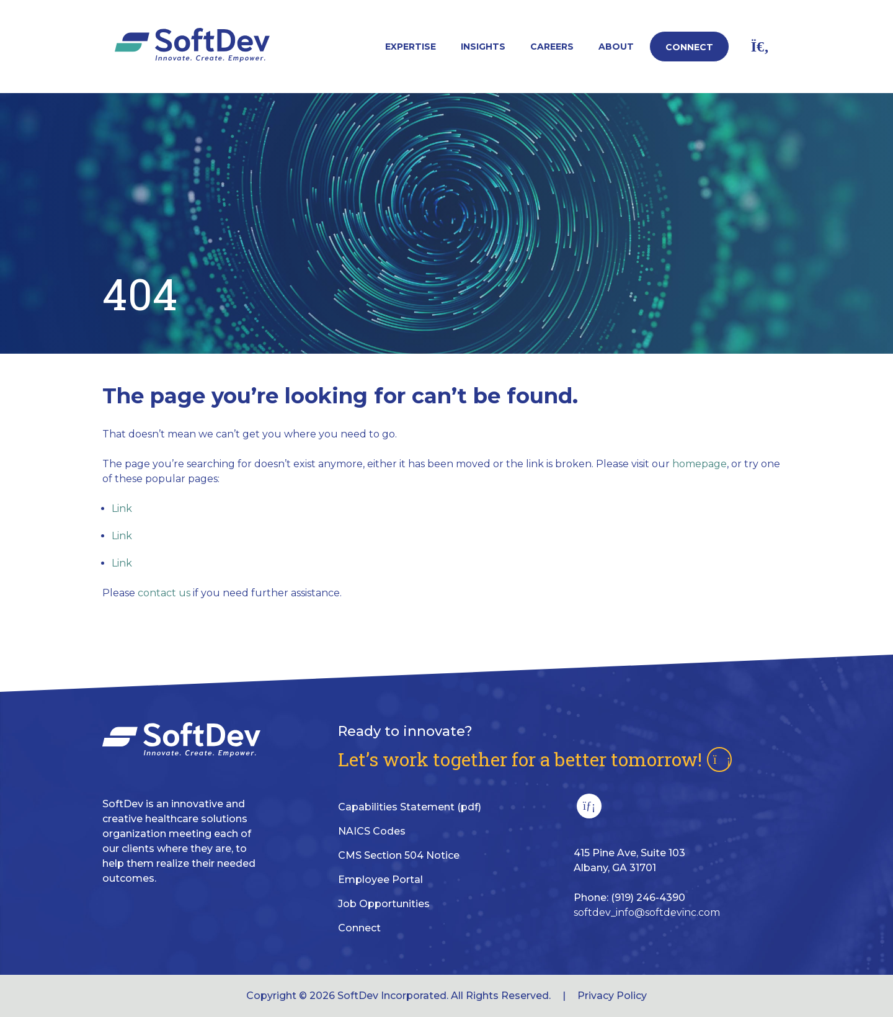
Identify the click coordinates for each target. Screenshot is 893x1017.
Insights (483, 46)
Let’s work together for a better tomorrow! (535, 759)
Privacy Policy (612, 995)
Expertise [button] (410, 46)
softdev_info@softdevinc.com (647, 912)
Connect (689, 47)
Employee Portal (380, 879)
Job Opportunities (384, 904)
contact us (164, 593)
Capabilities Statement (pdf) (409, 807)
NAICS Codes (372, 831)
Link (122, 508)
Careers (552, 46)
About (616, 46)
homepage (699, 464)
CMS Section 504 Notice (399, 855)
